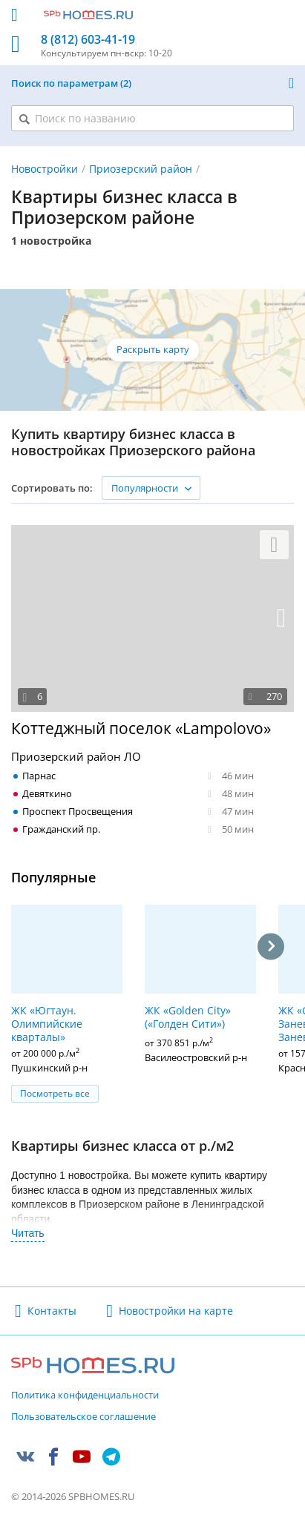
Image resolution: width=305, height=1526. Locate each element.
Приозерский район (140, 169)
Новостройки (44, 169)
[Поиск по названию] (152, 118)
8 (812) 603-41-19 (88, 39)
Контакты (51, 1311)
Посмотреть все (55, 1093)
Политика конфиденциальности (85, 1395)
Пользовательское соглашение (83, 1417)
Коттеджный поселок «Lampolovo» (141, 728)
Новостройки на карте (176, 1311)
